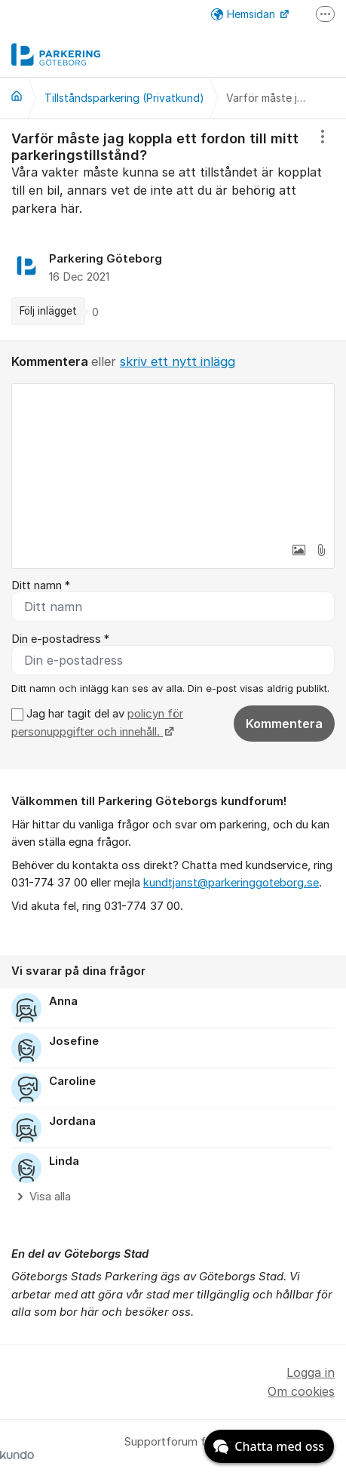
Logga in (310, 1372)
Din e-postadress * (60, 639)
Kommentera (284, 723)
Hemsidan (244, 14)
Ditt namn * (40, 585)
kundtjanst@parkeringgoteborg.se (231, 883)
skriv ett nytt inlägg (177, 361)
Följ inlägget (48, 311)
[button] (298, 550)
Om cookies (301, 1391)
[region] (173, 229)
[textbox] (173, 459)
